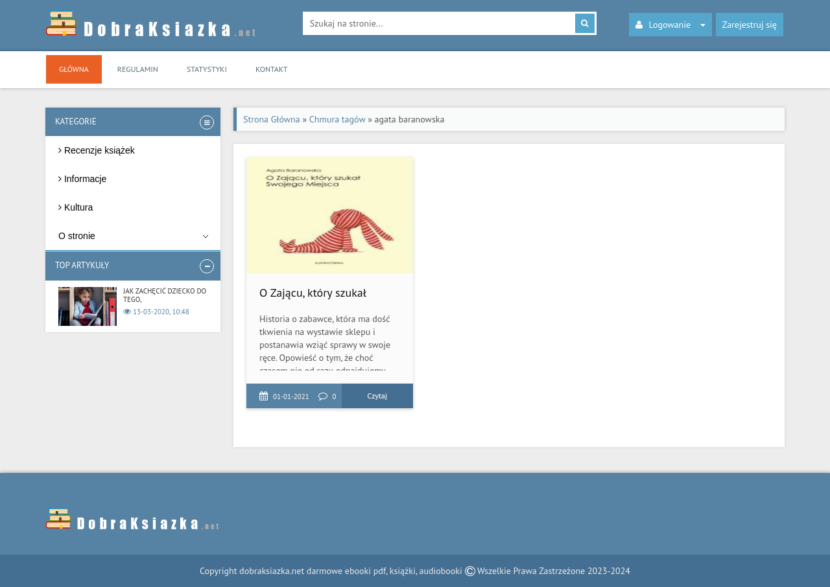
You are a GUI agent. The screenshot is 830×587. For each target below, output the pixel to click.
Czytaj (377, 395)
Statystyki (207, 69)
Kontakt (271, 69)
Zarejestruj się (749, 24)
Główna (74, 69)
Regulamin (137, 69)
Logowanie (670, 24)
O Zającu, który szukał (312, 292)
